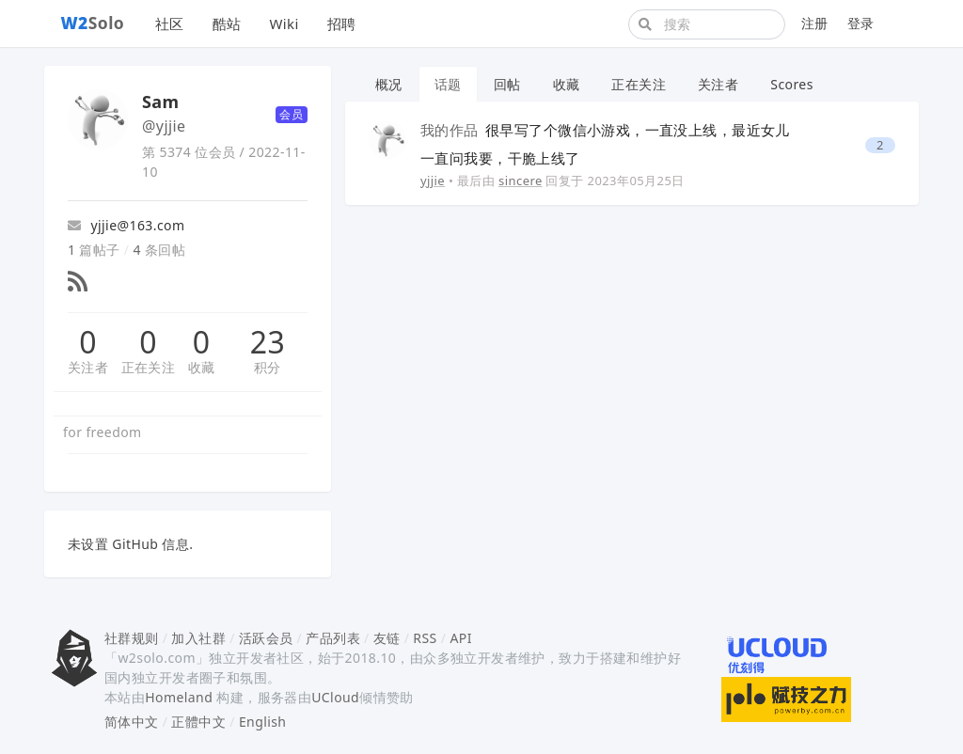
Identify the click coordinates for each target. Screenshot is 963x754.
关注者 (88, 367)
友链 (387, 638)
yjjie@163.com (126, 225)
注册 (815, 23)
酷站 (227, 23)
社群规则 (131, 638)
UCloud (335, 697)
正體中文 (198, 721)
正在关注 (148, 367)
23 (267, 342)
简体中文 (131, 721)
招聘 (341, 23)
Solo (93, 22)
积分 (267, 367)
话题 (448, 84)
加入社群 (198, 638)
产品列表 (333, 638)
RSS (424, 638)
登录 (861, 23)
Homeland (179, 697)
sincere (520, 180)
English (263, 721)
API (460, 638)
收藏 (201, 367)
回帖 (507, 84)
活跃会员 (266, 638)
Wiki (283, 23)
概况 (389, 84)
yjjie (432, 180)
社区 (169, 23)
